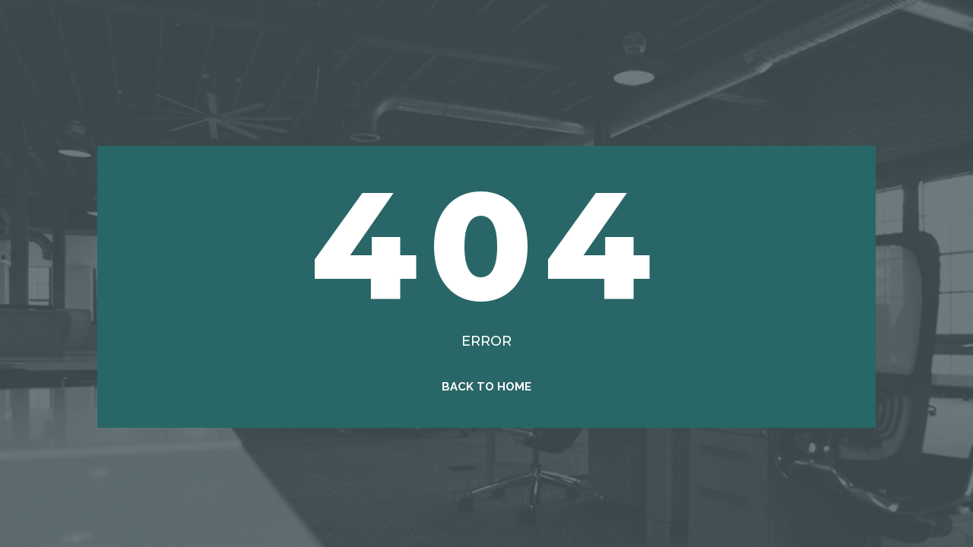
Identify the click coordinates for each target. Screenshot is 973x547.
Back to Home (486, 387)
